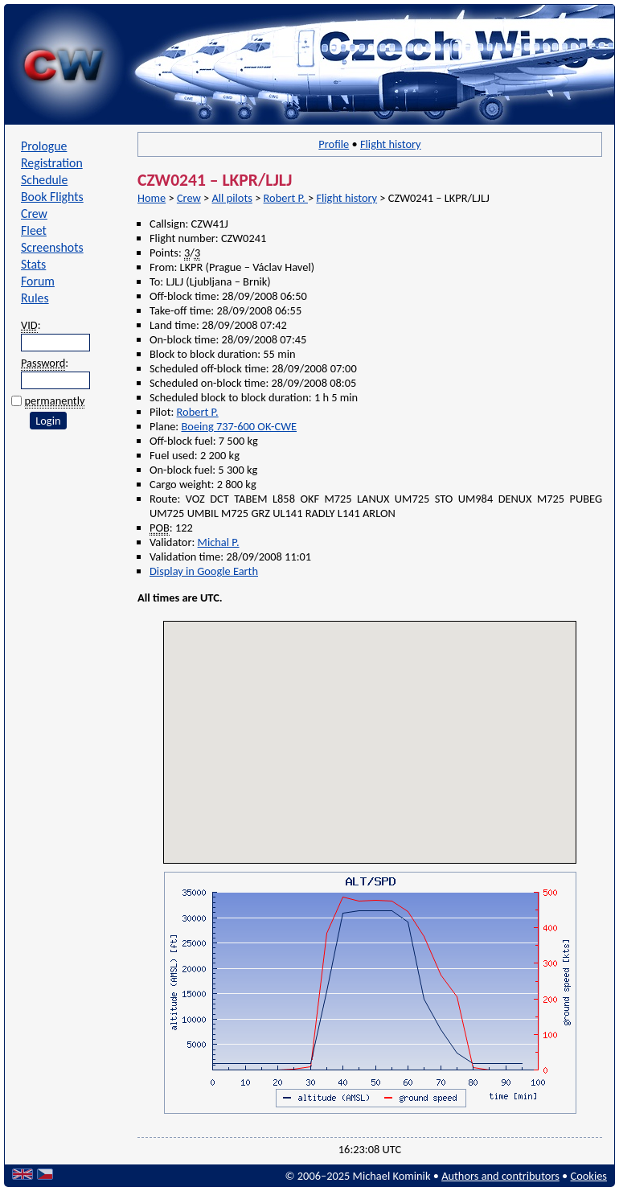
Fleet (34, 230)
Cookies (589, 1175)
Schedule (44, 179)
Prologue (44, 146)
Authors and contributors (500, 1175)
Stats (33, 264)
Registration (52, 162)
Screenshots (52, 247)
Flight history (390, 144)
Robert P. (286, 198)
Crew (34, 213)
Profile (333, 144)
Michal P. (219, 542)
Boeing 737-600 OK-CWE (239, 426)
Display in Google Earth (204, 571)
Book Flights (52, 196)
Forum (38, 281)
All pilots (231, 198)
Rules (35, 298)
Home (151, 198)
